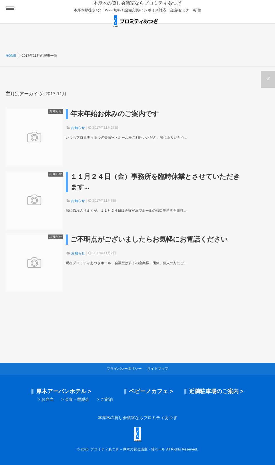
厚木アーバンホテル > (63, 392)
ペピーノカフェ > (151, 392)
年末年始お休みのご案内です (114, 114)
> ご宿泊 (105, 399)
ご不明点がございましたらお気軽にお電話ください (149, 239)
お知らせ (55, 111)
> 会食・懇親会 (75, 399)
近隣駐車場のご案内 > (216, 392)
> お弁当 (46, 399)
